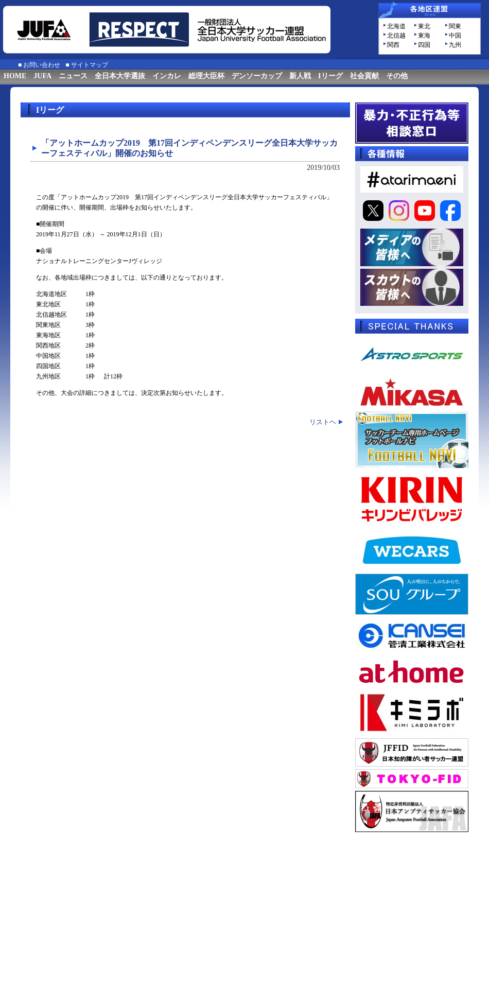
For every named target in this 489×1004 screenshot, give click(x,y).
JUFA (42, 76)
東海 (424, 35)
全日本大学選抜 (120, 76)
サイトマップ (89, 64)
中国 (455, 35)
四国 (424, 44)
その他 (397, 76)
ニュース (73, 76)
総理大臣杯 (206, 76)
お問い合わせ (41, 64)
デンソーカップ (257, 76)
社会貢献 (364, 76)
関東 (455, 26)
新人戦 (300, 76)
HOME (15, 76)
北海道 (396, 26)
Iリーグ (330, 76)
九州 (455, 44)
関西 (393, 44)
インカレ (166, 76)
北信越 (396, 35)
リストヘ (322, 422)
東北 (424, 26)
